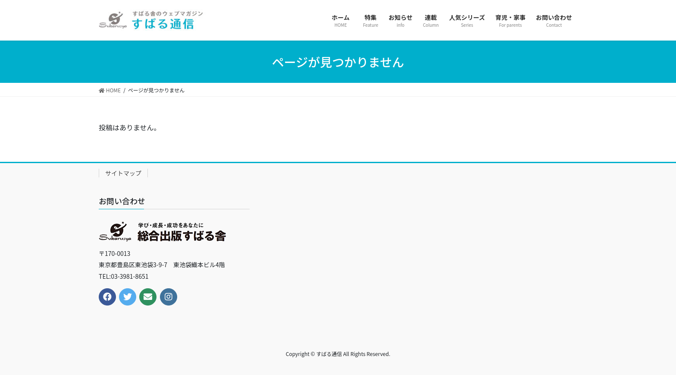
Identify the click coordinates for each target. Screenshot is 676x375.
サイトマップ (123, 173)
